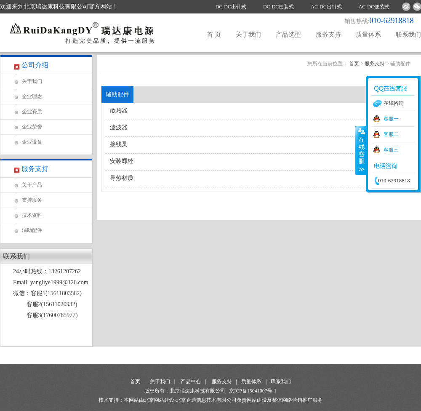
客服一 (391, 119)
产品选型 (288, 34)
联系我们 (408, 34)
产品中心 (191, 381)
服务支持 (328, 34)
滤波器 (119, 127)
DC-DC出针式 (231, 7)
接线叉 (119, 144)
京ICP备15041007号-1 (253, 391)
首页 (354, 64)
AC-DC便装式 (374, 7)
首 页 (214, 34)
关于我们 (248, 34)
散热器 (119, 110)
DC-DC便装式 (278, 7)
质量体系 (368, 34)
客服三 (391, 150)
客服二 (391, 134)
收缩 (361, 150)
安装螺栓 (121, 161)
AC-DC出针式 (326, 7)
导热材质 (121, 178)
